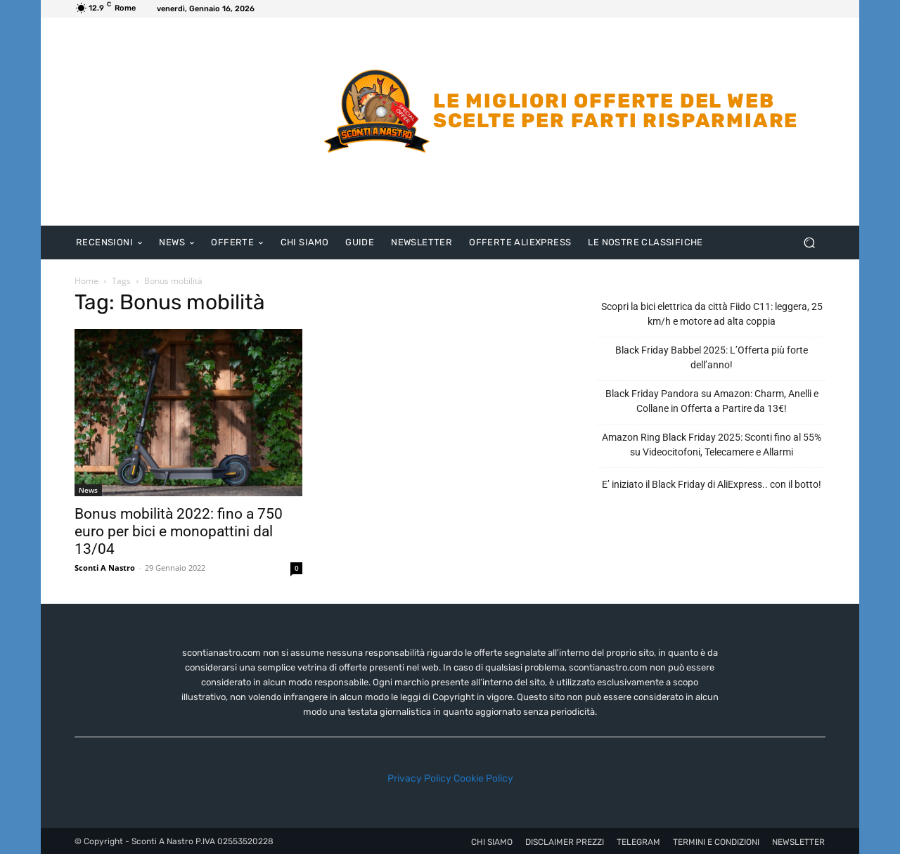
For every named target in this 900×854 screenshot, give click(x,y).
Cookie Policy (483, 778)
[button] (808, 242)
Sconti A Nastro (105, 567)
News (88, 490)
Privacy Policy (419, 778)
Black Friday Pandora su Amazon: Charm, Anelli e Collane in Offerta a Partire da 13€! (711, 401)
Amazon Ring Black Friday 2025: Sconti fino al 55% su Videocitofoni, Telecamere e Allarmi (711, 445)
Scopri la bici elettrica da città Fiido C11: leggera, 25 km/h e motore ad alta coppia (712, 314)
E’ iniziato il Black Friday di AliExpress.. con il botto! (711, 484)
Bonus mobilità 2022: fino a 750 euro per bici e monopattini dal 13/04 (179, 531)
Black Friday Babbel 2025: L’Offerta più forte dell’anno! (711, 357)
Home (86, 281)
